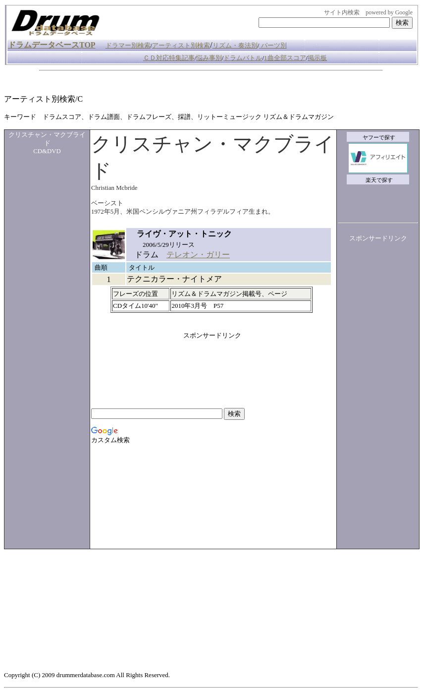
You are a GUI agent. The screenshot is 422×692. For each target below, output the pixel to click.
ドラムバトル (242, 57)
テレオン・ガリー (198, 254)
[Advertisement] (184, 82)
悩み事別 (209, 57)
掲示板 (317, 57)
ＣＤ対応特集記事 (169, 57)
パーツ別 (274, 45)
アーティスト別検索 (181, 45)
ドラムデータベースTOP (52, 45)
